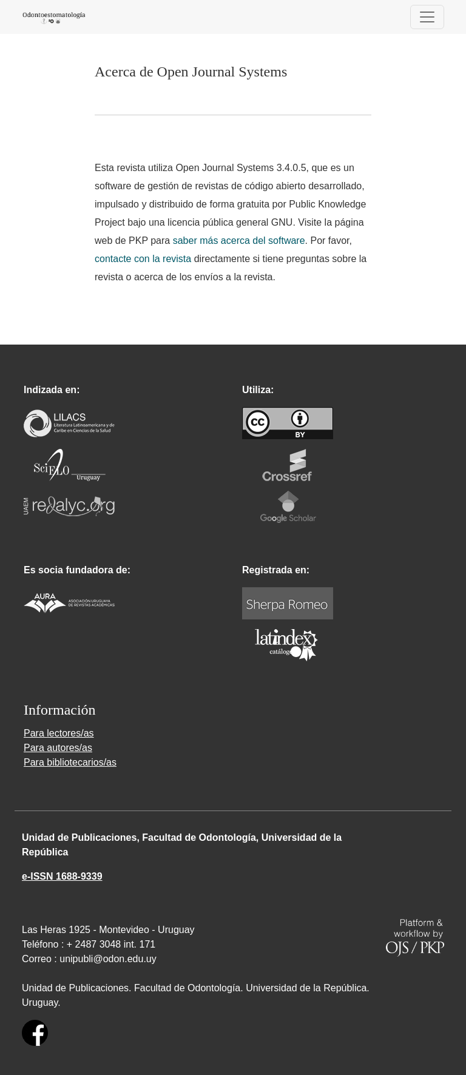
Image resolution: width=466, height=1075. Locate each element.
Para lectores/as (59, 733)
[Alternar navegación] (427, 17)
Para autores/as (58, 748)
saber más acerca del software (239, 240)
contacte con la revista (143, 259)
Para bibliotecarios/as (70, 762)
